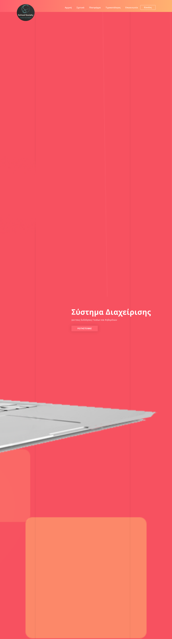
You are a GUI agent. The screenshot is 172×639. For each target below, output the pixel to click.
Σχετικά (80, 8)
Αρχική (68, 8)
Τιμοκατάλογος (113, 8)
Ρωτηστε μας (85, 328)
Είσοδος (148, 8)
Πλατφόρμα (95, 8)
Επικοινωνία (131, 8)
